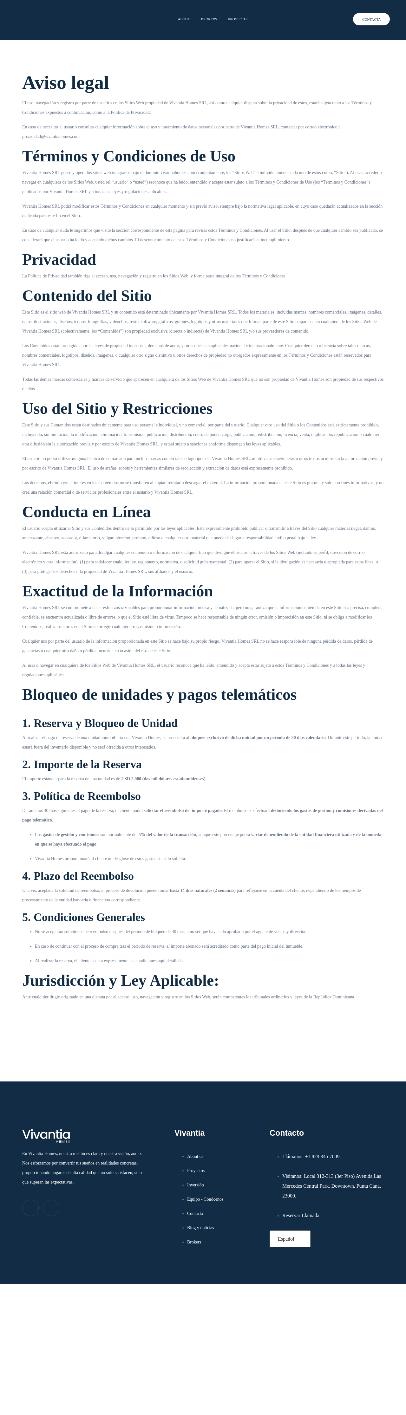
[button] (393, 1323)
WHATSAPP (337, 16)
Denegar (319, 1390)
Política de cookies (288, 1404)
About (178, 14)
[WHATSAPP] (322, 15)
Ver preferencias (372, 1390)
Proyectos (236, 14)
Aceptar (267, 1390)
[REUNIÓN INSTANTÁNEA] (268, 15)
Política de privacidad (325, 1404)
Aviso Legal (356, 1404)
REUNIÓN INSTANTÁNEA (294, 16)
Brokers (204, 14)
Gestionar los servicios (265, 1375)
